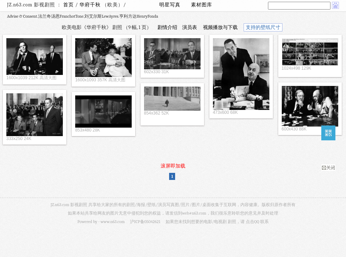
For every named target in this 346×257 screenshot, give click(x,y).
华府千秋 (90, 5)
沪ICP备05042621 (145, 221)
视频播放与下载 (220, 27)
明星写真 (169, 5)
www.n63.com (113, 221)
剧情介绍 (167, 27)
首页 (68, 5)
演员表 (189, 27)
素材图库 (201, 5)
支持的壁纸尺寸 (263, 27)
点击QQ (252, 221)
